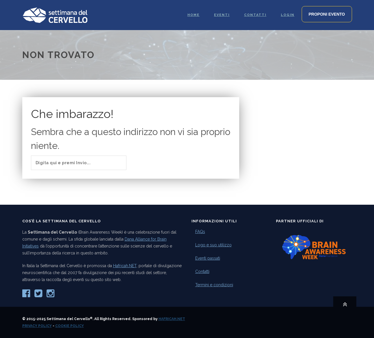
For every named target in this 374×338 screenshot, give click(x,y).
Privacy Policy (37, 326)
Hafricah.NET (125, 265)
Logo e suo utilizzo (213, 245)
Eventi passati (207, 258)
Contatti (202, 271)
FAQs (200, 231)
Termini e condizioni (214, 284)
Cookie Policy (69, 326)
